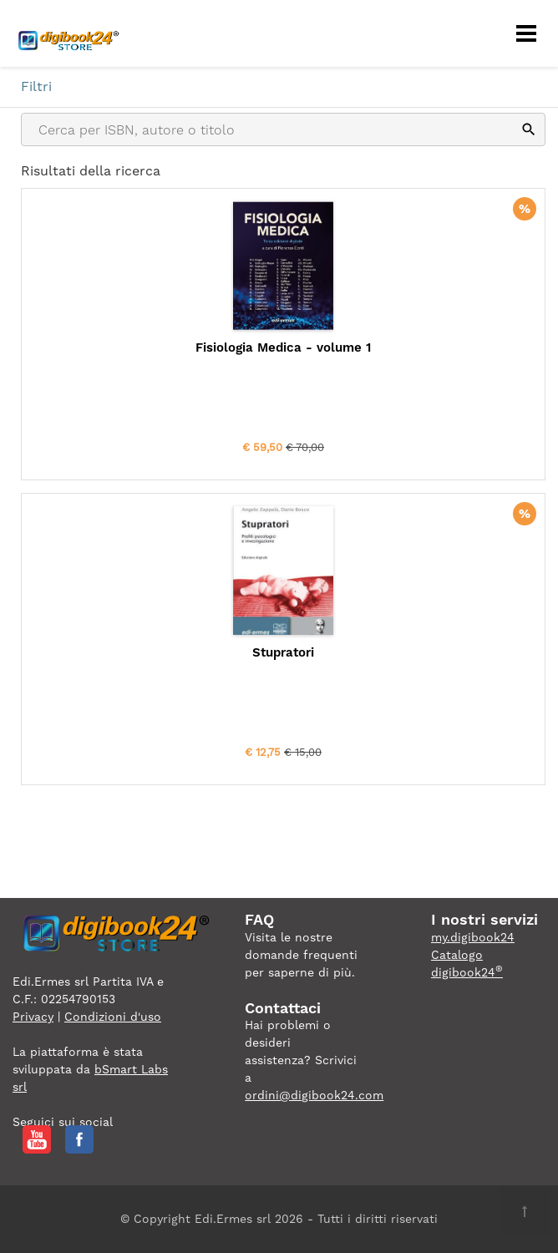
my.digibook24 (473, 937)
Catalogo (457, 954)
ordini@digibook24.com (314, 1095)
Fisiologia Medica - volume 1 (283, 347)
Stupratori (283, 652)
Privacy (33, 1016)
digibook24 (467, 972)
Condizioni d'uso (112, 1016)
